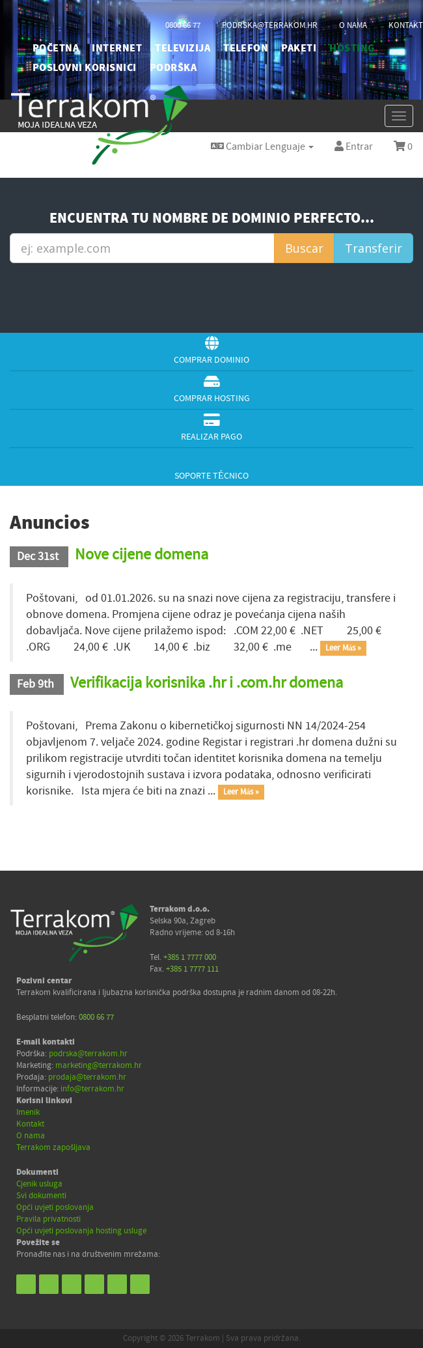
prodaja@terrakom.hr (87, 1077)
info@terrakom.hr (92, 1089)
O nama (30, 1135)
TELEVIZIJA (182, 48)
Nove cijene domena (141, 554)
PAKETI (298, 48)
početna (56, 48)
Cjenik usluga (39, 1184)
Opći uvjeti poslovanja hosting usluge (81, 1231)
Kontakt (30, 1124)
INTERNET (117, 48)
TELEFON (245, 48)
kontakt (406, 25)
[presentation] (214, 296)
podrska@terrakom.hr (270, 25)
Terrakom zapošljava (53, 1147)
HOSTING (351, 48)
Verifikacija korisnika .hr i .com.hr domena (206, 683)
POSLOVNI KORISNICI (85, 68)
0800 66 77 (182, 25)
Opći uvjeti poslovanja (55, 1207)
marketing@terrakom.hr (98, 1065)
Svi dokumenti (41, 1195)
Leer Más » (343, 648)
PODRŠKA (173, 68)
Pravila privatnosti (48, 1219)
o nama (353, 25)
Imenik (28, 1112)
